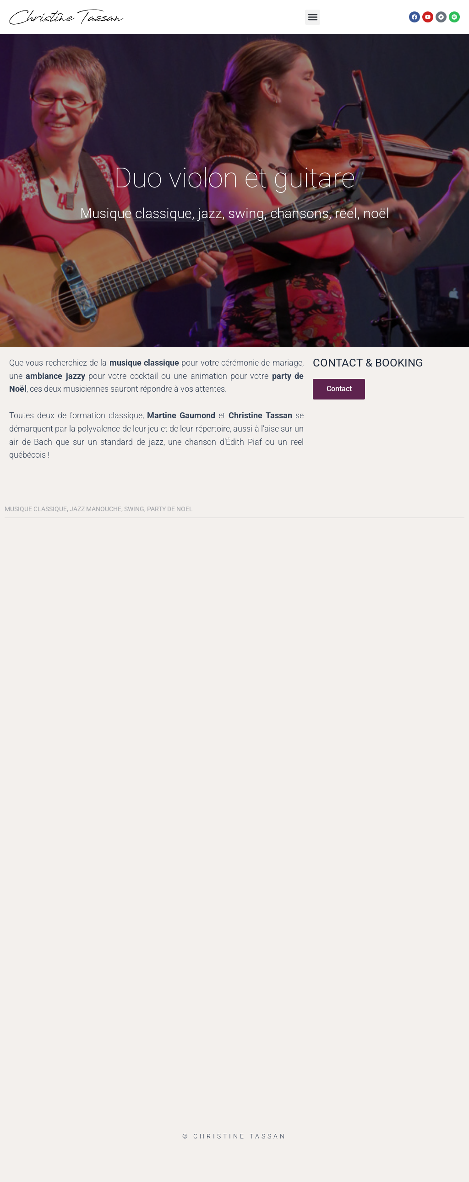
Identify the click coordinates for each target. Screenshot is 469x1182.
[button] (312, 17)
